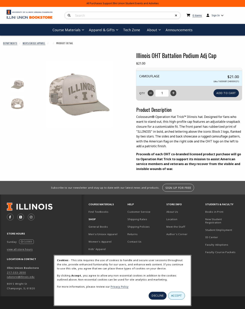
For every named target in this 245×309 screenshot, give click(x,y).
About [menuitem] (152, 30)
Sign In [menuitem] (216, 15)
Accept (176, 295)
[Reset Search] (176, 15)
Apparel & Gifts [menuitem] (102, 30)
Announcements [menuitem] (179, 30)
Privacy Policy (120, 286)
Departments (10, 43)
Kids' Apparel (97, 249)
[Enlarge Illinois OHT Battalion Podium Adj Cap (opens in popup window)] (79, 94)
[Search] (69, 15)
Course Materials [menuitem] (66, 30)
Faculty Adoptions (216, 244)
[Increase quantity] (173, 93)
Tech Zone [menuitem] (133, 29)
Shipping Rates (137, 219)
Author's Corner (176, 234)
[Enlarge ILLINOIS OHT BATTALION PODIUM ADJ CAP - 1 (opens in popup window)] (17, 84)
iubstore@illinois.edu (21, 277)
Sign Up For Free (178, 188)
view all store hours (20, 249)
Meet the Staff (175, 226)
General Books (98, 226)
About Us (172, 211)
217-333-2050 (16, 272)
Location (171, 219)
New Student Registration (213, 220)
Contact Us (134, 241)
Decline (158, 295)
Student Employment (223, 230)
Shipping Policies (138, 226)
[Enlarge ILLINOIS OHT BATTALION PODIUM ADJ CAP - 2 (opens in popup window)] (17, 103)
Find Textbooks (99, 211)
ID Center (223, 237)
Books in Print (223, 211)
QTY (142, 93)
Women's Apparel (100, 241)
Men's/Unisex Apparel (34, 43)
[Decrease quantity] (151, 93)
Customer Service (139, 211)
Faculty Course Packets (220, 252)
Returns (132, 234)
